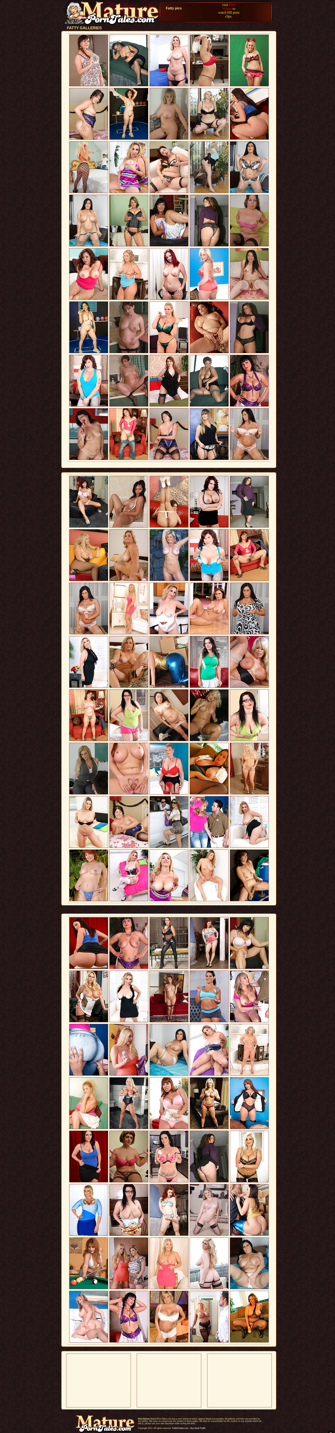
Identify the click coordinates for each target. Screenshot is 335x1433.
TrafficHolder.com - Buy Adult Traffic (189, 1428)
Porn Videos (228, 6)
